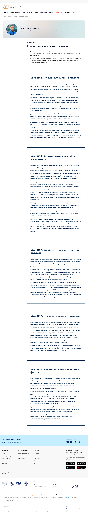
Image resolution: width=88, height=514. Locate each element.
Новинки (51, 12)
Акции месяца (21, 458)
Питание (29, 12)
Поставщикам (5, 465)
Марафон (4, 461)
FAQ (35, 463)
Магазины (36, 456)
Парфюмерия (43, 12)
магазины (66, 497)
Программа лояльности (24, 453)
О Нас (3, 453)
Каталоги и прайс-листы (24, 456)
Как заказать (37, 458)
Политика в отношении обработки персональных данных (74, 509)
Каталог (6, 12)
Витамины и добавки (15, 12)
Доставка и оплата (38, 461)
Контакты (36, 453)
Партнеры (4, 463)
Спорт (23, 12)
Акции (57, 12)
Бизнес (73, 12)
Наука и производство (7, 456)
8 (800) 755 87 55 (72, 451)
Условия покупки (70, 511)
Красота (36, 12)
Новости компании (6, 458)
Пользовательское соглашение (73, 506)
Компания (67, 12)
